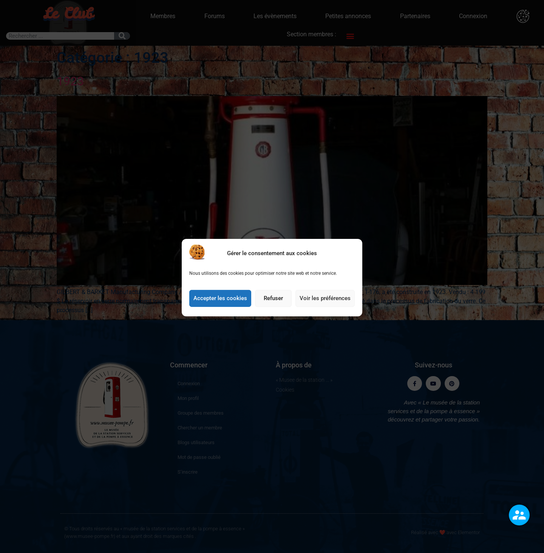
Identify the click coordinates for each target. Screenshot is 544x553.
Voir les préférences (325, 308)
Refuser (273, 308)
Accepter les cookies (220, 308)
